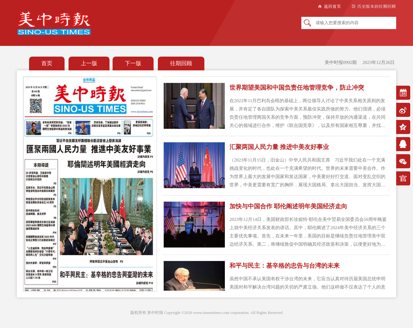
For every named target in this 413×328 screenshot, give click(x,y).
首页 (46, 63)
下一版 (133, 63)
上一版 (89, 63)
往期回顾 (181, 63)
